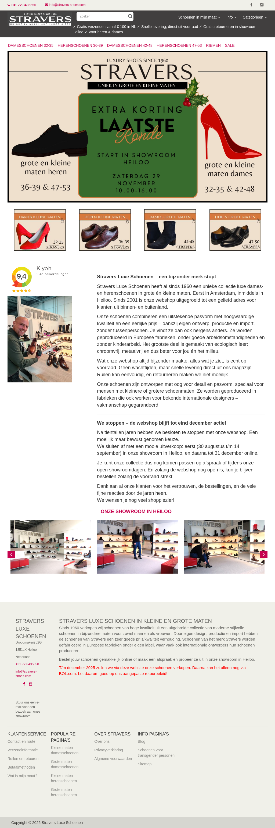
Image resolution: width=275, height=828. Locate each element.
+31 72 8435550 (27, 664)
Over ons (102, 741)
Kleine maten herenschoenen (64, 778)
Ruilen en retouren (23, 758)
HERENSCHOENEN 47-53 (179, 45)
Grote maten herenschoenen (64, 792)
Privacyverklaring (108, 750)
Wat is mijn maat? (22, 776)
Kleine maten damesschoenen (65, 750)
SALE (230, 45)
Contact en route (21, 741)
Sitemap (144, 764)
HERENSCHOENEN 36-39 (80, 45)
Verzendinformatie (23, 750)
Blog (141, 741)
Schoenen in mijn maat (199, 17)
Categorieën (255, 17)
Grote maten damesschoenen (65, 764)
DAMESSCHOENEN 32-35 (30, 45)
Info (231, 17)
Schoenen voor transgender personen (156, 753)
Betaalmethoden (21, 767)
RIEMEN (213, 45)
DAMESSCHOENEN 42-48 (130, 45)
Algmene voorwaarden (113, 758)
